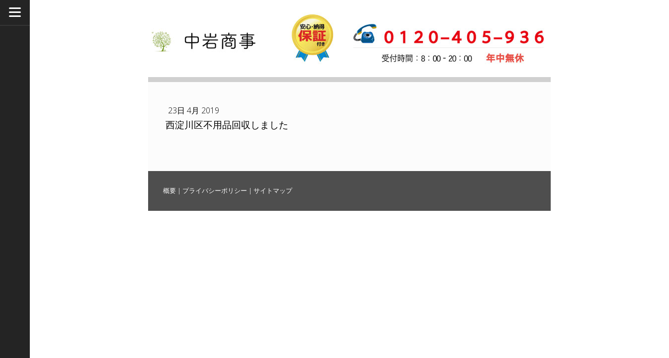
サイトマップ (272, 190)
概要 (169, 190)
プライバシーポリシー (214, 190)
